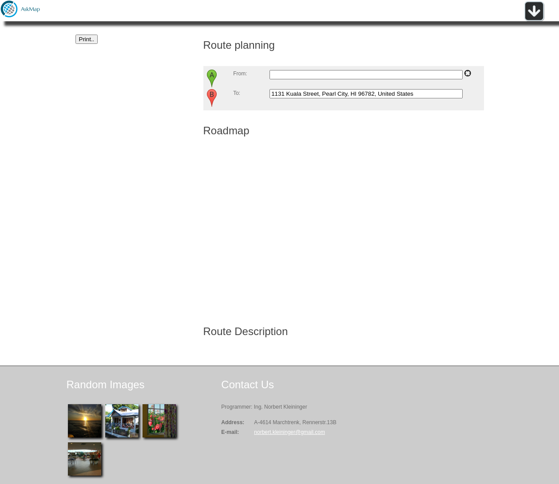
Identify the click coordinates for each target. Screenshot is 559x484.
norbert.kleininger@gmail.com (289, 432)
